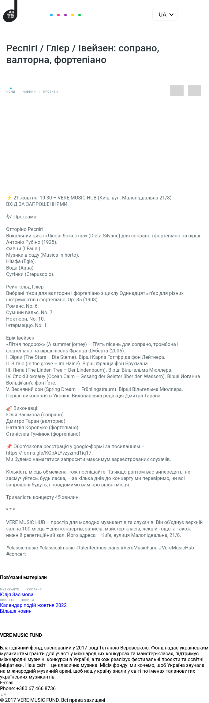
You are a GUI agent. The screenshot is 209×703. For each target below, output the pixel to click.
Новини (29, 91)
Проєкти (50, 91)
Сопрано (34, 589)
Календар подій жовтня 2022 (33, 605)
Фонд (10, 91)
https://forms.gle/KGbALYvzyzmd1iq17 (48, 453)
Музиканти (9, 589)
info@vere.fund (32, 683)
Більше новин (16, 611)
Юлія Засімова (16, 594)
